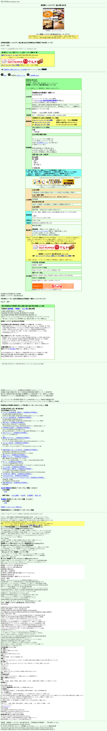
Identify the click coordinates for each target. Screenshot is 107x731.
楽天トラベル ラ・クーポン (10, 55)
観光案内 (13, 349)
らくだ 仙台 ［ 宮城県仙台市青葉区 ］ (15, 467)
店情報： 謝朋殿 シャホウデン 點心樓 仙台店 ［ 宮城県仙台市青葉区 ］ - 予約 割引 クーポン (30, 722)
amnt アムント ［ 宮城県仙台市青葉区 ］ (15, 432)
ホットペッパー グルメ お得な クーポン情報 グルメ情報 (53, 256)
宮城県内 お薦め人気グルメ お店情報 (15, 69)
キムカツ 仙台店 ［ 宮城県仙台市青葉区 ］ (16, 443)
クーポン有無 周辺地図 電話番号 (47, 100)
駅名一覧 (38, 495)
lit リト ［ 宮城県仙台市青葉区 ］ (13, 462)
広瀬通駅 (30, 495)
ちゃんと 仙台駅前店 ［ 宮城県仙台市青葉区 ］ (18, 417)
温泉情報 (10, 308)
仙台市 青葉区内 (6, 488)
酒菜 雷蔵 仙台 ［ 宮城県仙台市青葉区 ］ (16, 482)
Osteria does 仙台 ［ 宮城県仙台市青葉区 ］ (16, 475)
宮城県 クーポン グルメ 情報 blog (11, 507)
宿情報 (17, 308)
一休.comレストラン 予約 (42, 124)
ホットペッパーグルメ (41, 231)
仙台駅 (23, 495)
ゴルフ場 (24, 308)
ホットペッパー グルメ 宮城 (10, 65)
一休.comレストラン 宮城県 (9, 552)
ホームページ (6, 706)
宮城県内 (4, 499)
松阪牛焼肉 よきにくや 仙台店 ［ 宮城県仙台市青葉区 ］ (21, 450)
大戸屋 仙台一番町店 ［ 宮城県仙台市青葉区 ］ (18, 474)
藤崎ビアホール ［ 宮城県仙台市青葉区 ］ (16, 456)
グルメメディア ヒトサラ (42, 122)
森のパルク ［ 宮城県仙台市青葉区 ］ (15, 455)
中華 (5, 491)
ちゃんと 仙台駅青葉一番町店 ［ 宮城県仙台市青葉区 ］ (20, 412)
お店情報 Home (33, 75)
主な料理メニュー (42, 142)
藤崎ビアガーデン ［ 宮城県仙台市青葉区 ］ (17, 438)
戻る (3, 75)
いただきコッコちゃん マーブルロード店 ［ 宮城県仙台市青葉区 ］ (24, 477)
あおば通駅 (15, 495)
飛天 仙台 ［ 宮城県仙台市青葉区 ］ (14, 422)
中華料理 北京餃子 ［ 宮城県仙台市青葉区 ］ (17, 427)
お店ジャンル (21, 75)
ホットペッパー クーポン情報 (43, 120)
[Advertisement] (12, 376)
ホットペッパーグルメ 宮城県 (10, 528)
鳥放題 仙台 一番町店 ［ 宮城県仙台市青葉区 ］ (18, 469)
